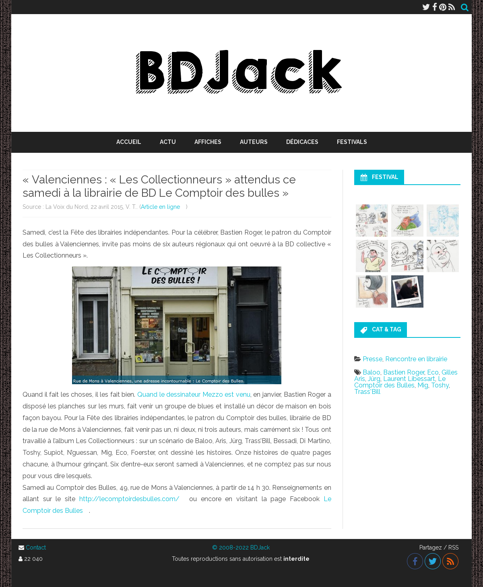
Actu (168, 142)
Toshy (440, 385)
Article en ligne (160, 207)
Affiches (207, 142)
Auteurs (254, 142)
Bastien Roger (403, 372)
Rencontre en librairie (416, 359)
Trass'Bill (367, 391)
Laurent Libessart (409, 379)
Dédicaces (302, 142)
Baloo (371, 372)
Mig (422, 385)
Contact (36, 547)
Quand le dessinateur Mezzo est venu (193, 394)
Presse (372, 359)
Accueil (128, 142)
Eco (433, 372)
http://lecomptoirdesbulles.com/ (129, 499)
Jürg (374, 379)
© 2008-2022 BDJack (241, 547)
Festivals (352, 142)
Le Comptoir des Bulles (400, 382)
